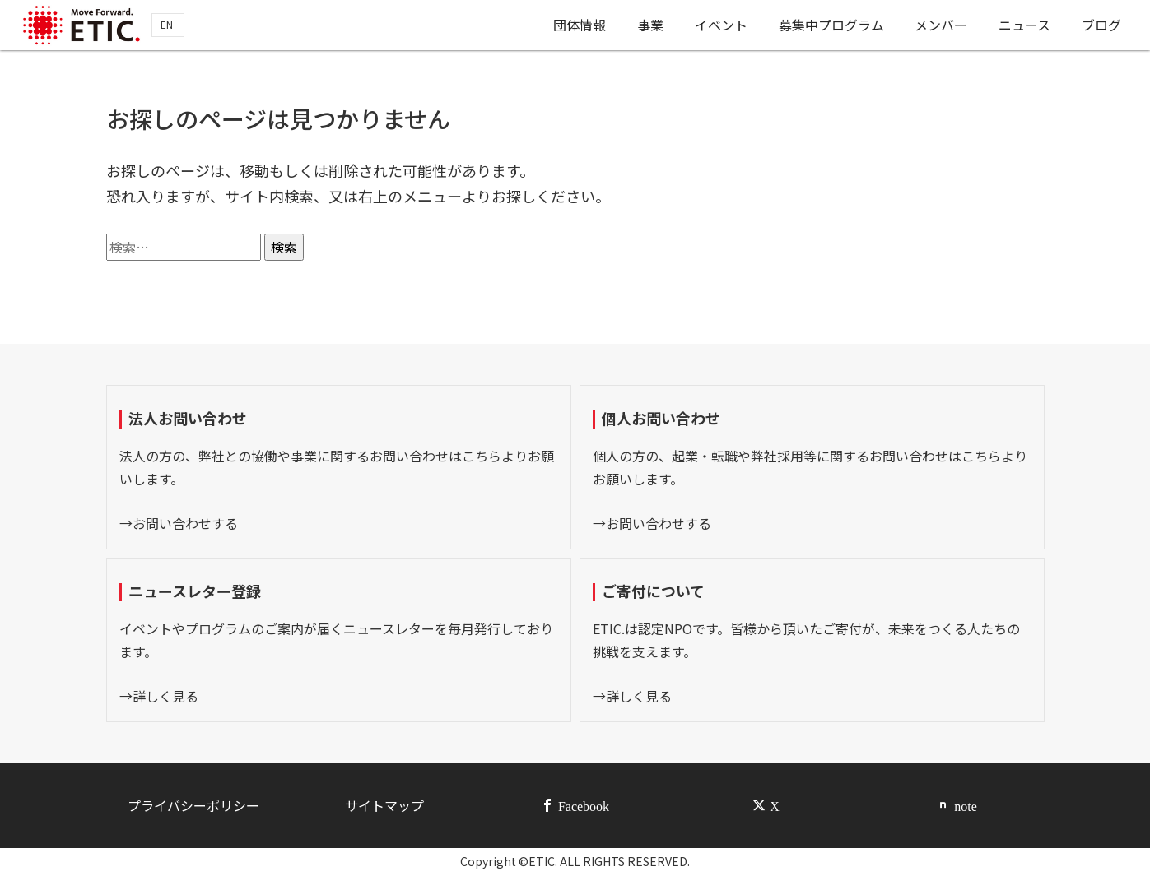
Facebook (583, 805)
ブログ (1102, 27)
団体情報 (574, 27)
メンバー (940, 27)
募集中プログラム (829, 27)
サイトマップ (384, 805)
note (965, 805)
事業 (646, 27)
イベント (717, 27)
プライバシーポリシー (193, 805)
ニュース (1024, 27)
